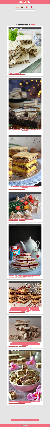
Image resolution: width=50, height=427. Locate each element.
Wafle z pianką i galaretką (12, 224)
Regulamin (23, 425)
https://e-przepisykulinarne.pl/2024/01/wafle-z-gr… (19, 74)
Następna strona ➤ (25, 419)
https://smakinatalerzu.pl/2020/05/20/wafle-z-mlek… (19, 403)
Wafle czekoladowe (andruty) (13, 316)
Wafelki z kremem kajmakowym (13, 193)
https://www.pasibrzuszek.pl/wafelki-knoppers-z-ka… (19, 312)
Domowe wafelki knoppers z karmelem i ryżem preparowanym (17, 281)
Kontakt (27, 425)
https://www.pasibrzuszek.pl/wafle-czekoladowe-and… (19, 346)
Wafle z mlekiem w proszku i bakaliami (14, 350)
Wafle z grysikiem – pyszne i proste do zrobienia (15, 28)
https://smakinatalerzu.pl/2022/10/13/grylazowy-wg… (19, 189)
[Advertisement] (25, 17)
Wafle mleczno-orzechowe (12, 78)
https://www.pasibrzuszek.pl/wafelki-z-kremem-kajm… (19, 220)
